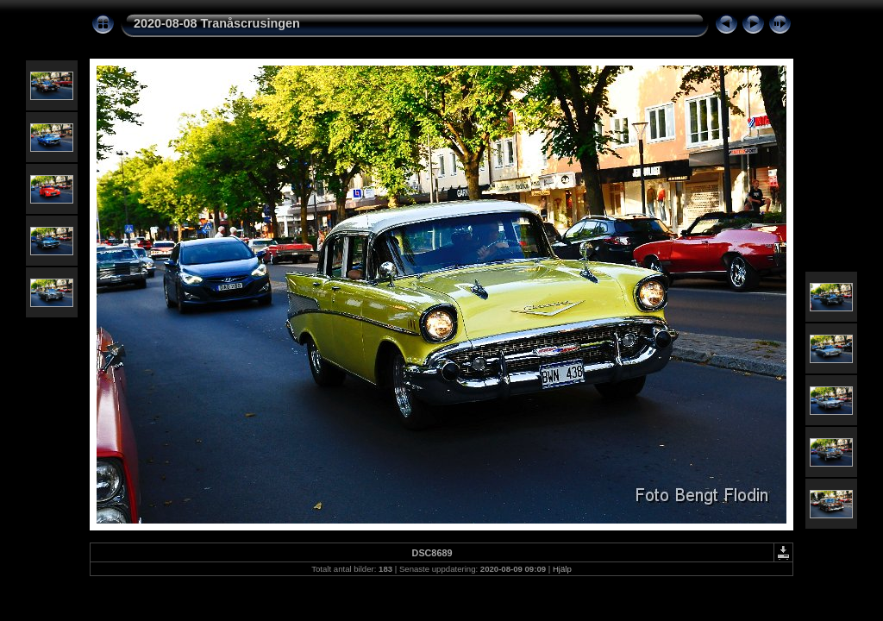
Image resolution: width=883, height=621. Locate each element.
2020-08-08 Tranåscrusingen (217, 23)
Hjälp (562, 569)
